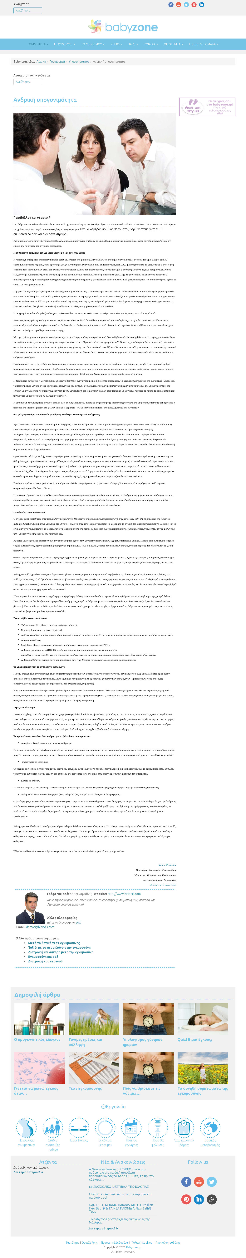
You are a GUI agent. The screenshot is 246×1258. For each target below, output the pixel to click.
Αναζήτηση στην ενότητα (31, 75)
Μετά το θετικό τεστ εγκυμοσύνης (54, 943)
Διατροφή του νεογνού (45, 961)
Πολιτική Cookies (141, 1242)
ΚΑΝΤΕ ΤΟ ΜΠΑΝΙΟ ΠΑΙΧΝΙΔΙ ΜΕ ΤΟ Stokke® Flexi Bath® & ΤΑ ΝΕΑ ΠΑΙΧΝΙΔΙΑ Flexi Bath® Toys (121, 1208)
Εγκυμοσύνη (63, 44)
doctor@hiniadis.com (40, 927)
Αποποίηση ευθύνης (168, 1242)
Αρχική (41, 61)
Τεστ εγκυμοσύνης (85, 1088)
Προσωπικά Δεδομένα (114, 1242)
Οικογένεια (172, 44)
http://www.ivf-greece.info (163, 884)
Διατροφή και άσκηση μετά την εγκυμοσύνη (60, 952)
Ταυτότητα (72, 1242)
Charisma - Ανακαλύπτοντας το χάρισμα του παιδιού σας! (120, 1195)
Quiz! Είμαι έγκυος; (195, 1039)
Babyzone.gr (133, 1247)
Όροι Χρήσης (89, 1242)
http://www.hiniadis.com (124, 894)
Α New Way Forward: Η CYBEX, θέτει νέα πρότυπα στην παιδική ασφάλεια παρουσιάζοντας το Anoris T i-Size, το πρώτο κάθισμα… (121, 1174)
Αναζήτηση (21, 4)
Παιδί (131, 44)
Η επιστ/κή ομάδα (202, 44)
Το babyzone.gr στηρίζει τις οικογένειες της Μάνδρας (119, 1220)
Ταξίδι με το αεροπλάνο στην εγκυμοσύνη (59, 947)
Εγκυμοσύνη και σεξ (43, 956)
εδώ (78, 922)
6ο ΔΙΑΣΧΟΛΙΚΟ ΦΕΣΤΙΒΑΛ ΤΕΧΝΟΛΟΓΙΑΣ (119, 1186)
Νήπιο (115, 44)
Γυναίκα (149, 44)
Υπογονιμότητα (79, 61)
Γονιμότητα (36, 44)
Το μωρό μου (91, 44)
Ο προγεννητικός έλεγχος (37, 1039)
